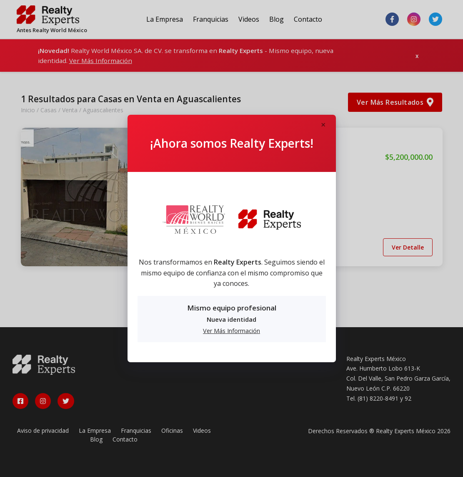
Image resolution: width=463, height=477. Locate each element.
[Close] (323, 125)
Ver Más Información (231, 331)
